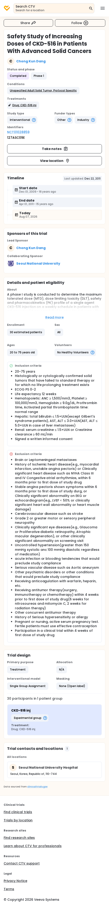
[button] (43, 90)
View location (55, 160)
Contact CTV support (22, 863)
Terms (9, 889)
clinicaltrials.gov (37, 786)
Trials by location (18, 820)
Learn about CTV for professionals (33, 846)
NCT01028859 (18, 132)
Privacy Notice (15, 881)
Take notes (55, 149)
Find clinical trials (18, 812)
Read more (54, 317)
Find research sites (19, 837)
